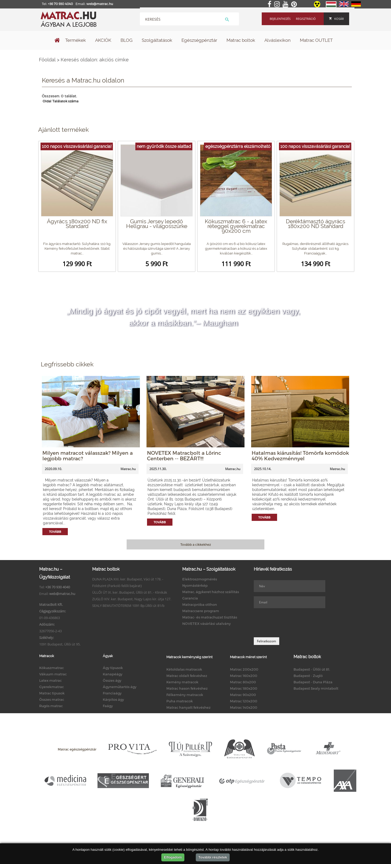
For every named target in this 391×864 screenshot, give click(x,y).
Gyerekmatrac (51, 687)
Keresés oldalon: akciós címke (95, 59)
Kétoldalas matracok (184, 669)
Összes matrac (51, 699)
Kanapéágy (112, 674)
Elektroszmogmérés (199, 579)
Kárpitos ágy (113, 699)
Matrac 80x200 (243, 682)
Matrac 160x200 (243, 676)
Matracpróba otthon (199, 604)
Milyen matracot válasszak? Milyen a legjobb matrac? (87, 455)
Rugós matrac (51, 706)
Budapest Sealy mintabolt (316, 688)
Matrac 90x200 (243, 695)
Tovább (55, 531)
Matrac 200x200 (244, 669)
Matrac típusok (52, 693)
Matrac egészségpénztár (77, 749)
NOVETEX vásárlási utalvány (206, 623)
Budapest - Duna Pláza (313, 682)
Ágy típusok (113, 668)
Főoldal (47, 59)
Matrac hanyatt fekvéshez (188, 707)
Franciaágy (112, 693)
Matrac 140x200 (243, 707)
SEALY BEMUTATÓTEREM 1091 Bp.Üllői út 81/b (128, 605)
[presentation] (294, 622)
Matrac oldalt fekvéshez (186, 676)
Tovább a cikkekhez (195, 544)
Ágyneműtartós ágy (119, 687)
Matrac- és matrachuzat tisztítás (209, 617)
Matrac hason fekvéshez (187, 688)
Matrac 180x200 (243, 688)
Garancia (190, 598)
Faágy (108, 706)
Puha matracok (179, 701)
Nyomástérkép (195, 585)
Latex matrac (50, 680)
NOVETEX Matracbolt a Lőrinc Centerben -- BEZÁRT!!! (184, 455)
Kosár (336, 19)
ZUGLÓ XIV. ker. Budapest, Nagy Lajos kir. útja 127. (131, 599)
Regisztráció (306, 19)
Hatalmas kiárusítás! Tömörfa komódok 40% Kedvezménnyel (300, 455)
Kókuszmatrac (51, 668)
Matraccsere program (200, 611)
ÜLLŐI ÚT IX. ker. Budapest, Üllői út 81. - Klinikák (129, 592)
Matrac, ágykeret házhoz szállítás (210, 592)
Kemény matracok (182, 682)
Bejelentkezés (280, 19)
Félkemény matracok (184, 695)
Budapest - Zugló (308, 676)
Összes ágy (112, 680)
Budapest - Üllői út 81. (312, 669)
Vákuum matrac (53, 674)
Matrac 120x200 (243, 701)
